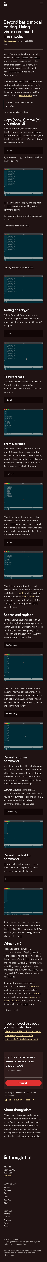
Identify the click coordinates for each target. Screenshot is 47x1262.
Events (6, 1196)
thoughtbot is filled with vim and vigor (23, 1032)
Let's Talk (7, 1176)
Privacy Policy (9, 1255)
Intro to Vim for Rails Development (21, 1039)
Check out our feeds (17, 1100)
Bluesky (7, 1214)
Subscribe (23, 1083)
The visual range (14, 443)
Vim (5, 44)
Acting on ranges (17, 310)
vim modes (35, 994)
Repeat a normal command (16, 759)
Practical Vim (25, 96)
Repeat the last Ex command (17, 857)
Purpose (7, 1190)
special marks (28, 597)
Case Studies (9, 1169)
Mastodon (8, 1211)
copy (30, 997)
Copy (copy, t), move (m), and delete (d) (22, 122)
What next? (12, 943)
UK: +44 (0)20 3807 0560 (31, 1250)
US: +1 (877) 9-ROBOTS (12, 1250)
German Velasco (10, 41)
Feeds (6, 1226)
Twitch (6, 1223)
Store (6, 1202)
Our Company (10, 1184)
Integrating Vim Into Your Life (19, 1036)
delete (6, 1001)
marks (21, 593)
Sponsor (7, 1199)
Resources (8, 1173)
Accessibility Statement (26, 1253)
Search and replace (18, 615)
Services (7, 1166)
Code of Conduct (10, 1253)
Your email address (15, 1070)
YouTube (7, 1220)
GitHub (7, 1217)
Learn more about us (30, 1136)
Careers (7, 1187)
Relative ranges (14, 376)
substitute (15, 1001)
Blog (6, 1193)
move (37, 997)
